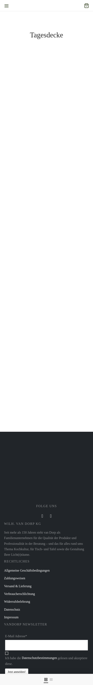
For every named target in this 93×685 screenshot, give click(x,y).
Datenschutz (12, 609)
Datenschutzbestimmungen (39, 658)
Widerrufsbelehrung (17, 601)
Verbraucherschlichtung (19, 594)
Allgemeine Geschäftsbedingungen (27, 570)
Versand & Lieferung (17, 586)
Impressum (11, 617)
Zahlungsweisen (14, 578)
